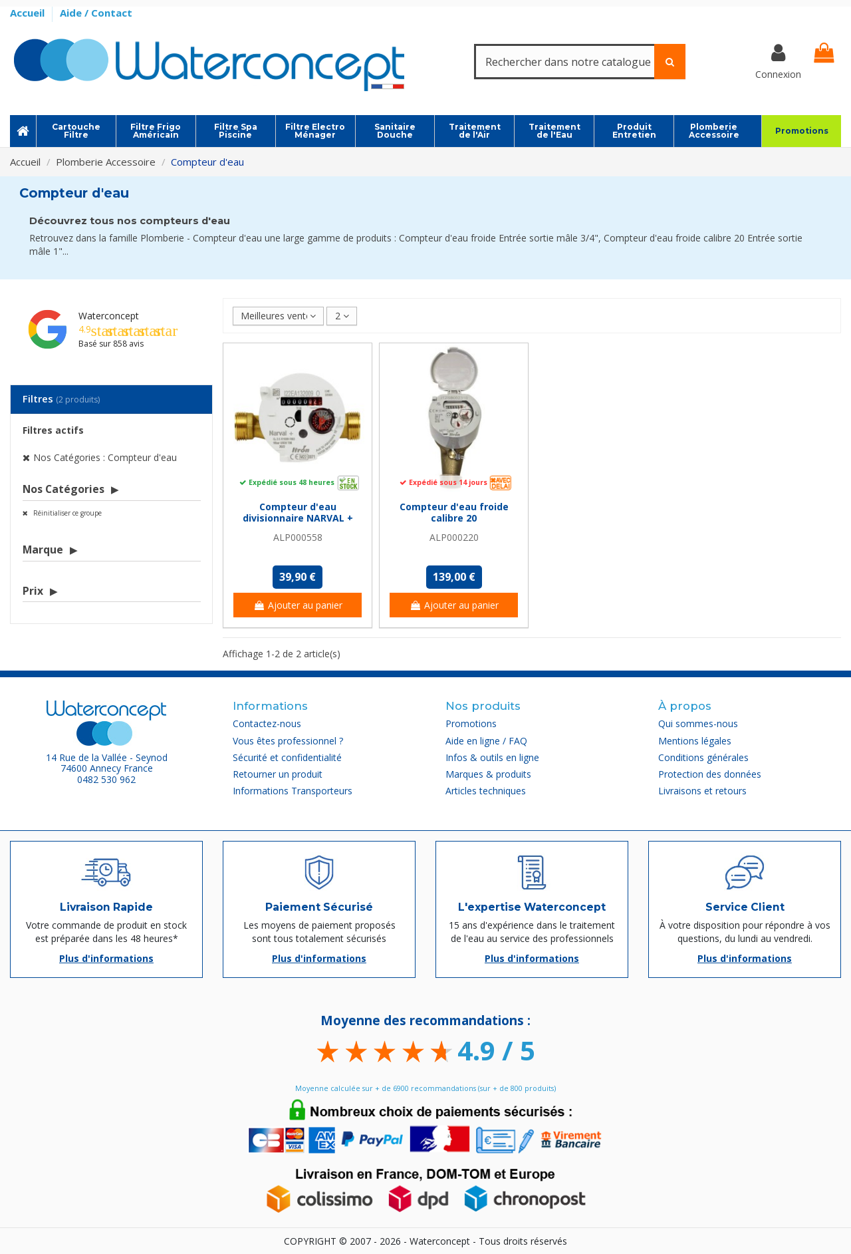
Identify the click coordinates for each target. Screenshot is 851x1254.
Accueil (28, 12)
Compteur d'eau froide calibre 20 (454, 512)
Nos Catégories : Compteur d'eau (105, 457)
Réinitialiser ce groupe (66, 513)
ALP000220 (454, 537)
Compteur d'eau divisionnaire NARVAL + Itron (298, 518)
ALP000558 (297, 537)
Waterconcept (108, 315)
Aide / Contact (96, 12)
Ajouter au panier (297, 605)
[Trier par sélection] (278, 316)
